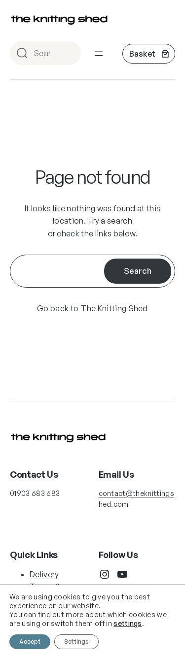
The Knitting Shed (114, 308)
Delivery (44, 574)
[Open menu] (99, 54)
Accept (29, 641)
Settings (76, 641)
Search (69, 53)
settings (127, 623)
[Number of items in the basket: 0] (148, 54)
